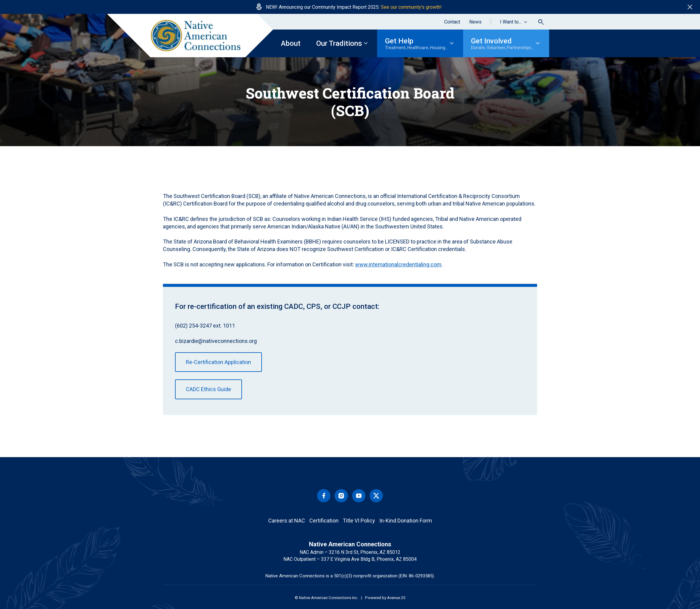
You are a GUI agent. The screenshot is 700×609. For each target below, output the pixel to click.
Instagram (341, 495)
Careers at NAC (286, 520)
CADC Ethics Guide (208, 389)
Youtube (358, 495)
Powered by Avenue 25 (385, 597)
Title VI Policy (359, 520)
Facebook (323, 495)
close (690, 7)
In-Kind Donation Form (405, 520)
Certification (324, 520)
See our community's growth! (411, 7)
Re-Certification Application (218, 362)
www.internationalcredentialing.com (398, 264)
